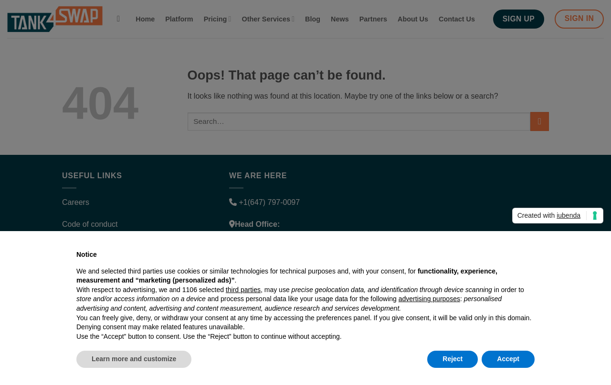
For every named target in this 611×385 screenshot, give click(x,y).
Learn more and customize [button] (134, 359)
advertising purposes (429, 299)
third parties (243, 290)
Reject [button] (452, 359)
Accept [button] (508, 359)
